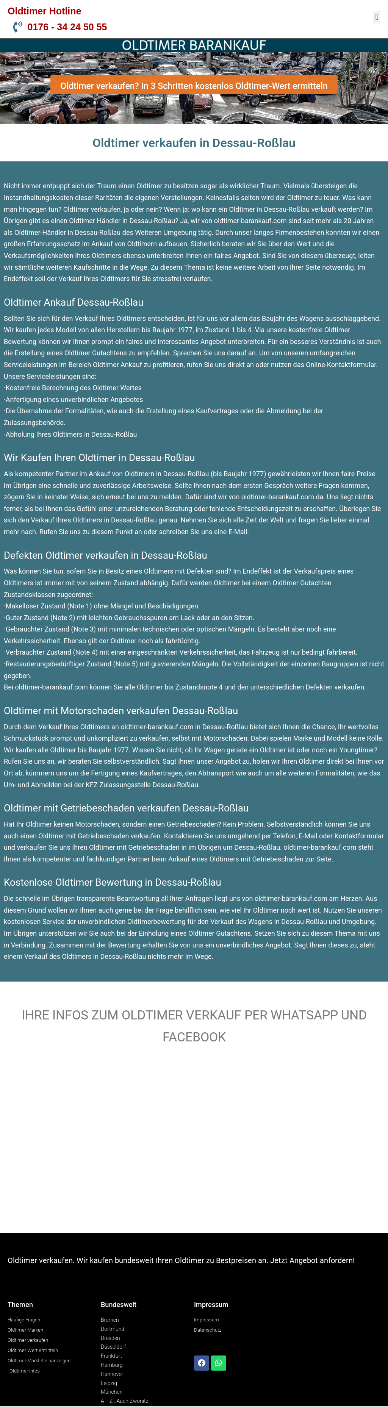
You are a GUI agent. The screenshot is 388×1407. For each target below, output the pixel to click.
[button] (376, 17)
